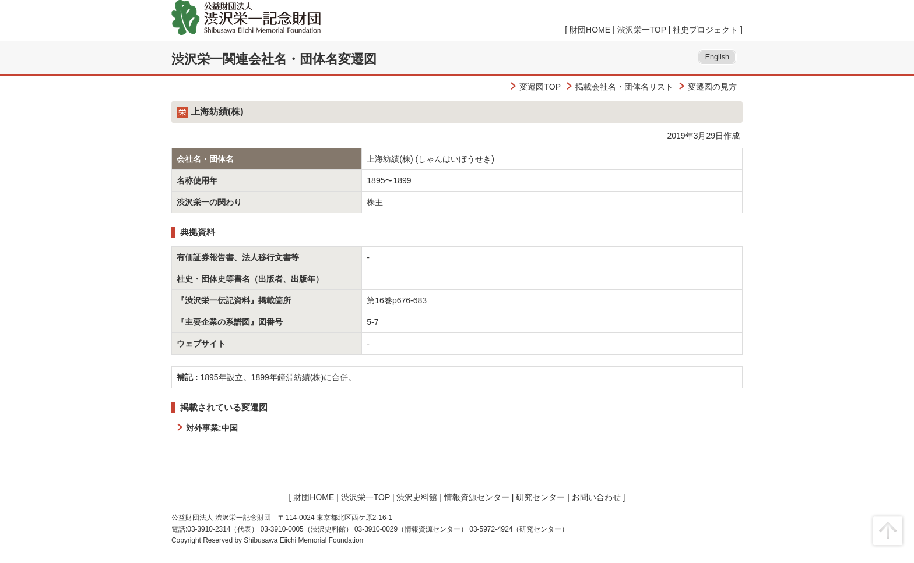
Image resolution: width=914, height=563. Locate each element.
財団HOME (590, 29)
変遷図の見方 (712, 86)
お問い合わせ (596, 497)
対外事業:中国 (212, 428)
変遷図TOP (540, 86)
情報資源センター (476, 497)
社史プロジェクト (705, 29)
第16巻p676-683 (397, 300)
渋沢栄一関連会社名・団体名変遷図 (274, 59)
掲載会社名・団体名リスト (624, 86)
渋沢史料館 (416, 497)
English (717, 57)
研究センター (540, 497)
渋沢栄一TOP (641, 29)
